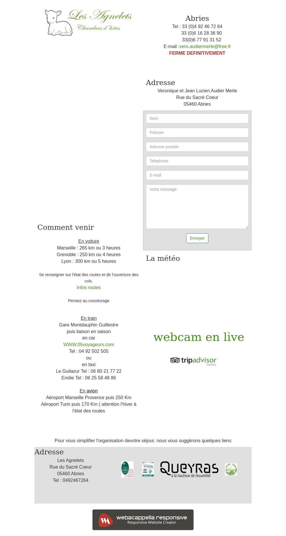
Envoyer (197, 238)
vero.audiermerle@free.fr (205, 46)
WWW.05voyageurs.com (88, 344)
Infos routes (89, 287)
